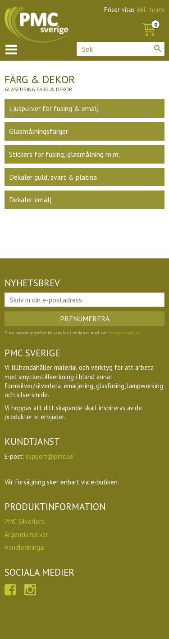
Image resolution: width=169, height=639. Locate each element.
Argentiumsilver (26, 534)
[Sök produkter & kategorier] (120, 49)
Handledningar (25, 547)
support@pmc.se (49, 456)
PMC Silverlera (25, 521)
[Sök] (157, 48)
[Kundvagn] (148, 19)
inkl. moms (150, 9)
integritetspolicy (125, 333)
